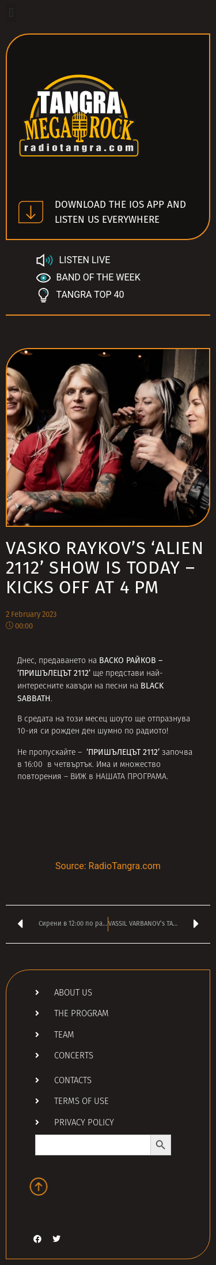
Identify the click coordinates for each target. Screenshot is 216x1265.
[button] (11, 12)
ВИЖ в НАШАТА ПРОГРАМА (118, 777)
